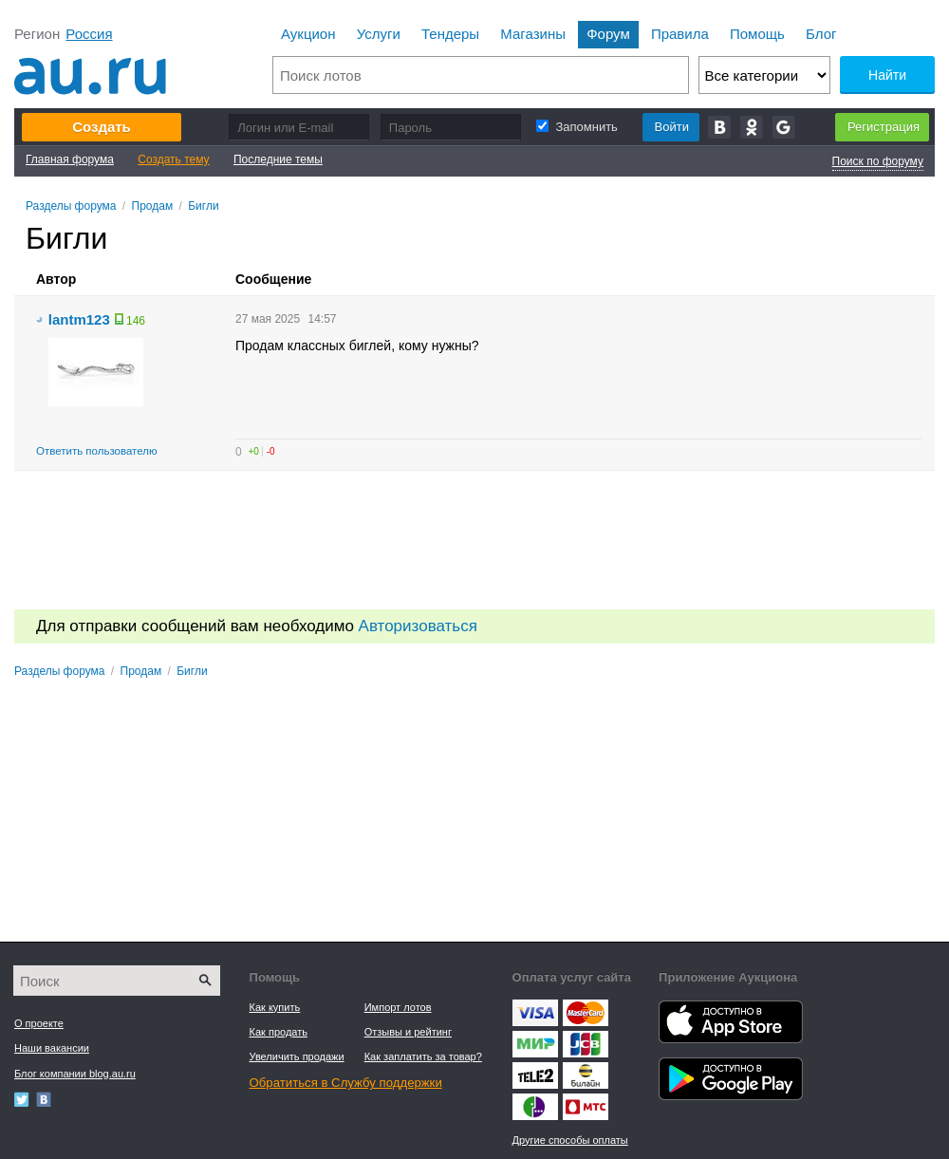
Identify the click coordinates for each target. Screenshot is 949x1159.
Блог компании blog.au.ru (75, 1073)
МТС (585, 1107)
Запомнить (576, 127)
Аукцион (308, 34)
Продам (153, 206)
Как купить (275, 1007)
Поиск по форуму (877, 161)
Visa (535, 1013)
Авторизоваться (418, 626)
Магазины (533, 34)
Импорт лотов (398, 1007)
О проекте (39, 1023)
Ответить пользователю (97, 451)
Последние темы (278, 159)
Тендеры (450, 34)
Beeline (585, 1075)
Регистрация (883, 127)
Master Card (585, 1013)
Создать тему (173, 159)
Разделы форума (71, 206)
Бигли (203, 206)
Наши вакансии (51, 1048)
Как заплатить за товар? (423, 1056)
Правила (680, 34)
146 (135, 321)
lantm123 (79, 319)
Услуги (378, 34)
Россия (88, 34)
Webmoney (585, 1044)
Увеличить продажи (297, 1056)
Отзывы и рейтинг (408, 1031)
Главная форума (70, 159)
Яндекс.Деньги (535, 1044)
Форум (608, 34)
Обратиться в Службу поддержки (346, 1082)
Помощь (757, 34)
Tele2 (535, 1075)
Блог (821, 34)
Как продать (278, 1031)
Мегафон (535, 1107)
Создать (101, 127)
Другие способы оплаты (570, 1140)
